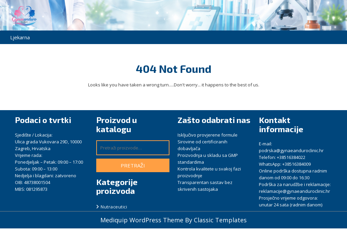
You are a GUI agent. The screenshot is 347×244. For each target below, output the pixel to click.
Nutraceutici (114, 207)
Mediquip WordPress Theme (142, 220)
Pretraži (133, 165)
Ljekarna (20, 37)
